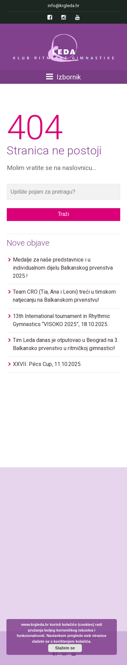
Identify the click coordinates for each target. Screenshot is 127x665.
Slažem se (65, 648)
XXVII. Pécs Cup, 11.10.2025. (47, 364)
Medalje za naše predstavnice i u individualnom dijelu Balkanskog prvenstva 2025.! (63, 267)
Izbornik (63, 77)
